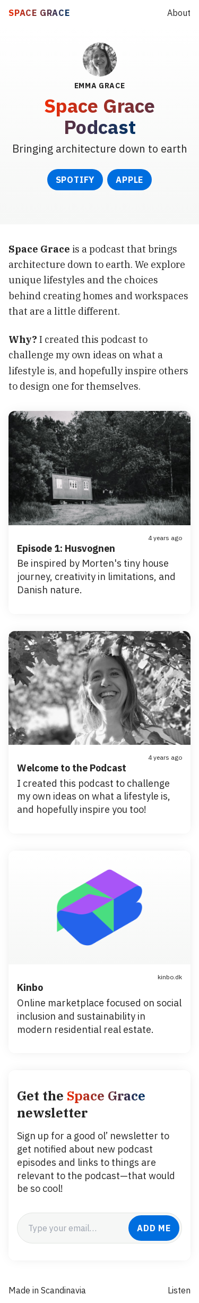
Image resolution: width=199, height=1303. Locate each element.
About (179, 12)
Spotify (75, 179)
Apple (129, 179)
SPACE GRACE (39, 12)
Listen (179, 1290)
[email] (73, 1228)
